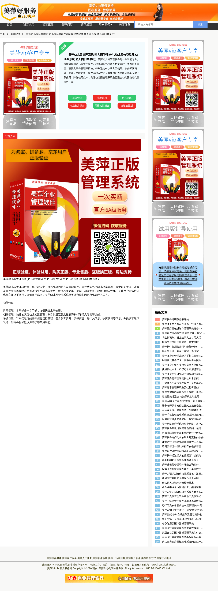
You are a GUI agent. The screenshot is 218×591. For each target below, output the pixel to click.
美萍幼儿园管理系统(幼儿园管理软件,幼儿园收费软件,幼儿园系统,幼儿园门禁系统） (71, 34)
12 (157, 369)
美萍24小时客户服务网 (74, 564)
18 (157, 396)
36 (157, 478)
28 (157, 441)
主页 (2, 34)
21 (157, 410)
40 (157, 496)
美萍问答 (67, 24)
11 (157, 364)
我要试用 (28, 24)
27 (157, 437)
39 (157, 491)
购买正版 (127, 97)
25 (157, 428)
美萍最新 (86, 24)
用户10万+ (105, 24)
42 (157, 505)
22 (157, 414)
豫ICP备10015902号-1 (158, 568)
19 (157, 401)
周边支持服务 (102, 105)
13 (157, 373)
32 (157, 460)
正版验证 (77, 97)
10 (157, 360)
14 (157, 378)
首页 (9, 24)
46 (157, 523)
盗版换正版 (127, 105)
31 (157, 455)
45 (157, 519)
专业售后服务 (77, 105)
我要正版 (48, 24)
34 (157, 469)
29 (157, 446)
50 (157, 541)
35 (157, 473)
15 (157, 382)
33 (157, 464)
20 (157, 405)
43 (157, 509)
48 (157, 532)
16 (157, 387)
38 (157, 487)
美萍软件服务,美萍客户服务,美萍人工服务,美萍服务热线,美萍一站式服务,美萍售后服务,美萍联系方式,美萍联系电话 (109, 558)
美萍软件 (15, 34)
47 (157, 528)
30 (157, 451)
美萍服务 (124, 24)
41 (157, 500)
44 (157, 514)
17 (157, 392)
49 (157, 537)
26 (157, 432)
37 (157, 482)
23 (157, 419)
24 (157, 423)
